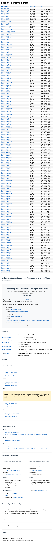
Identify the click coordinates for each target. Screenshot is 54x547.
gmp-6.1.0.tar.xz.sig (6, 209)
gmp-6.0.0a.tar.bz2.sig (6, 193)
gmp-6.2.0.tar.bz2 (5, 231)
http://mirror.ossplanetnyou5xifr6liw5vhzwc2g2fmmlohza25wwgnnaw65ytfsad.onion (27, 320)
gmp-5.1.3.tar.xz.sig (6, 190)
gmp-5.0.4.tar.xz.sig (6, 144)
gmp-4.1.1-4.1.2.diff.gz (7, 29)
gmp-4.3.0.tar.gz (5, 96)
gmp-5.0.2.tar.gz (5, 129)
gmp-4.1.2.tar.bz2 (5, 39)
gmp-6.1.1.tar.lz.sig (6, 216)
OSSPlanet (28, 300)
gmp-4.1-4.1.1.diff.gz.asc (7, 28)
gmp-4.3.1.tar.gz (5, 103)
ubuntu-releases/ (6, 346)
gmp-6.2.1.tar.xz (5, 250)
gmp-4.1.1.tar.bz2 (5, 32)
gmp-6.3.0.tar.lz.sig (6, 265)
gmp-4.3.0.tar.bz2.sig (6, 95)
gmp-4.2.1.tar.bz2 (5, 60)
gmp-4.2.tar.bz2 (5, 86)
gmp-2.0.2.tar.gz (5, 11)
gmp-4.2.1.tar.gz (5, 64)
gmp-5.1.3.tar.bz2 (5, 178)
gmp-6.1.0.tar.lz (5, 204)
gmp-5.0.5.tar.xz (5, 149)
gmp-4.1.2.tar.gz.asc (6, 44)
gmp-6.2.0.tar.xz (5, 237)
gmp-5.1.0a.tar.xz (5, 155)
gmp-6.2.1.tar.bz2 (5, 244)
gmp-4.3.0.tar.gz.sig (6, 98)
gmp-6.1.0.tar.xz (5, 208)
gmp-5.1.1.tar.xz (5, 165)
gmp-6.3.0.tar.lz (5, 263)
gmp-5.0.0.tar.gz (5, 116)
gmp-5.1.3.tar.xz (5, 188)
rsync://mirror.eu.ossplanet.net (12, 447)
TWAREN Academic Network (13, 474)
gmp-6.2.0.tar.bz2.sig (6, 232)
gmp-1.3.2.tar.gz (5, 10)
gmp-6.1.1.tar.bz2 (5, 211)
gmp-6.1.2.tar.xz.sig (6, 229)
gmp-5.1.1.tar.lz (5, 162)
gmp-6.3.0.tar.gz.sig (6, 262)
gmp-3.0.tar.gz (5, 16)
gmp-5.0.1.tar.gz (5, 122)
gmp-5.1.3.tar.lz (5, 185)
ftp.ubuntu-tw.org (23, 311)
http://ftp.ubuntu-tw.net (10, 374)
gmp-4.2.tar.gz (5, 90)
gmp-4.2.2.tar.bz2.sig (6, 68)
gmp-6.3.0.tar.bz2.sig (6, 258)
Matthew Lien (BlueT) (37, 470)
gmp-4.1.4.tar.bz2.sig (6, 54)
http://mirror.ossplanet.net (11, 372)
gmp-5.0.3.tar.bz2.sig (6, 134)
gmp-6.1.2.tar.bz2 (5, 221)
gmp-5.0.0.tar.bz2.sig (6, 114)
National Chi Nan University (13, 470)
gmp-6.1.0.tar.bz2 (5, 201)
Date (42, 6)
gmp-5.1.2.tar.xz (5, 175)
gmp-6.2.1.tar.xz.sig (6, 252)
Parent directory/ (5, 8)
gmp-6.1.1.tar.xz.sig (6, 219)
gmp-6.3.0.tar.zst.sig (6, 271)
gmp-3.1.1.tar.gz (5, 18)
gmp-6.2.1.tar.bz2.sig (6, 245)
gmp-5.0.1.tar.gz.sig (6, 124)
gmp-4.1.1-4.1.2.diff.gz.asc (8, 31)
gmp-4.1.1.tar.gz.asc (6, 37)
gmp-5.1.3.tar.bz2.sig (6, 180)
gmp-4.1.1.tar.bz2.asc (6, 34)
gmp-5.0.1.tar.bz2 (5, 119)
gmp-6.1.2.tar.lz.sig (6, 226)
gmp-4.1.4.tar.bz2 (5, 52)
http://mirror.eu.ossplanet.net (12, 432)
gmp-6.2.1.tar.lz (5, 247)
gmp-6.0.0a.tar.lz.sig (6, 196)
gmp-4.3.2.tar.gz (5, 109)
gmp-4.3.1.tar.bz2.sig (6, 101)
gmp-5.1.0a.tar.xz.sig (6, 157)
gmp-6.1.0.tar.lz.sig (6, 206)
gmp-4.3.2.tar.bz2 (5, 106)
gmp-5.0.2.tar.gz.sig (6, 131)
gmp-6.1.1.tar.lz (5, 214)
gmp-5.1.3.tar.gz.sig (6, 183)
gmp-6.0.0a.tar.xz (5, 198)
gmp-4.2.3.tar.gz (5, 77)
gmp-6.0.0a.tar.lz (5, 195)
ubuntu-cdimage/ (6, 337)
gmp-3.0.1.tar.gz (5, 14)
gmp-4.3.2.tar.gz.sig (6, 111)
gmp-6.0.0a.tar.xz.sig (6, 199)
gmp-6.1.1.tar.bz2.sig (6, 213)
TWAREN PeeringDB (18, 497)
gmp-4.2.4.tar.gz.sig (6, 85)
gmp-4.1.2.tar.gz (5, 42)
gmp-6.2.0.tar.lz (5, 234)
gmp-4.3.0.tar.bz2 (5, 93)
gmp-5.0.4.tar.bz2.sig (6, 140)
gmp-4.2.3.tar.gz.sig (6, 78)
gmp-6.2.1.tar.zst (5, 253)
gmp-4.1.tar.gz (5, 59)
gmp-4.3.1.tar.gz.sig (6, 104)
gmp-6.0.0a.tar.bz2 (6, 191)
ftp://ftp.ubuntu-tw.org (10, 406)
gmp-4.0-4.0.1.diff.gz (6, 21)
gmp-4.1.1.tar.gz (5, 36)
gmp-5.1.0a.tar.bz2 (6, 152)
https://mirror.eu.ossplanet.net (12, 440)
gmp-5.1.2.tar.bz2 (5, 168)
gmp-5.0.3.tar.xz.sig (6, 137)
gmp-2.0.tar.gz (5, 13)
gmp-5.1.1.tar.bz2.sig (6, 160)
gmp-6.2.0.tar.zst (5, 240)
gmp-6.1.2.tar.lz (5, 224)
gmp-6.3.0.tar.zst (5, 270)
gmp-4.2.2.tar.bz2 (5, 67)
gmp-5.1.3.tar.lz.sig (6, 186)
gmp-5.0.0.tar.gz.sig (6, 118)
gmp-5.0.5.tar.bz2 (5, 145)
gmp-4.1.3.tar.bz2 (5, 46)
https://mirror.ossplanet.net (11, 382)
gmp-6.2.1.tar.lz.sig (6, 249)
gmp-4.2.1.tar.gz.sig (6, 65)
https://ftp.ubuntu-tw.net (11, 384)
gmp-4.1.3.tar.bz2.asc (6, 47)
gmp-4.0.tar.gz (5, 24)
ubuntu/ (4, 335)
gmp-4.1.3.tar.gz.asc (6, 50)
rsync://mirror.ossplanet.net (12, 413)
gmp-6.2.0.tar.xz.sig (6, 239)
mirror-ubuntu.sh (6, 349)
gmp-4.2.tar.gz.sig (5, 91)
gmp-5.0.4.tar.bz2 (5, 139)
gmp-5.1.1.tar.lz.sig (6, 163)
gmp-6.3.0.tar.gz (5, 260)
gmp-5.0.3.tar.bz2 (5, 132)
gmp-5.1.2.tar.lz (5, 172)
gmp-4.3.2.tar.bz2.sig (6, 108)
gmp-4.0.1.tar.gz (5, 23)
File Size (32, 6)
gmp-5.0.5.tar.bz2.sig (6, 147)
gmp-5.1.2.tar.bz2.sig (6, 170)
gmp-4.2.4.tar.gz (5, 83)
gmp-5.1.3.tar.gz (5, 181)
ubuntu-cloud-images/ (7, 340)
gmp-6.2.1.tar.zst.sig (6, 255)
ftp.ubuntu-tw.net (14, 311)
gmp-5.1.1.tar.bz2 (5, 159)
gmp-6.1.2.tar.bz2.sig (6, 222)
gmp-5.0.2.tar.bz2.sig (6, 127)
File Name (4, 6)
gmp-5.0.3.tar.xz (5, 136)
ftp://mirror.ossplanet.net (11, 403)
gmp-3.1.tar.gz (5, 19)
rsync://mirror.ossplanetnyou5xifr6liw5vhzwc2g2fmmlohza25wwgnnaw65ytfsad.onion (26, 448)
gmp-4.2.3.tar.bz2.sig (6, 75)
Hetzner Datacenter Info (41, 490)
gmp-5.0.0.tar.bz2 (5, 113)
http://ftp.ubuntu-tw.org (10, 375)
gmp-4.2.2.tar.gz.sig (6, 72)
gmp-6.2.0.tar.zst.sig (6, 242)
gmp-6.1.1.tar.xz (5, 217)
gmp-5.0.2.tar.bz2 (5, 126)
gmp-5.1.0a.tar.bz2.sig (6, 154)
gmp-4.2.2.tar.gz (5, 70)
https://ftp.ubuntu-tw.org (11, 385)
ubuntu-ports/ (5, 342)
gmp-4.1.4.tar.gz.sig (6, 57)
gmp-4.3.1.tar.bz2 (5, 100)
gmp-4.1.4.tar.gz (5, 55)
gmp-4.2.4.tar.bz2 (5, 80)
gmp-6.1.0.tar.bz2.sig (6, 203)
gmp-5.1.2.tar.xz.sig (6, 177)
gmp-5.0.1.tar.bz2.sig (6, 121)
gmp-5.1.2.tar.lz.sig (6, 173)
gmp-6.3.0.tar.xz (5, 267)
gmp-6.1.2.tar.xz (5, 227)
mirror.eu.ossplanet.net (16, 316)
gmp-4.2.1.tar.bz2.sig (6, 62)
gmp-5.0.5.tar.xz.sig (6, 150)
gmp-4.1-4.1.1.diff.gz (6, 26)
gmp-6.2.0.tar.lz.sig (6, 235)
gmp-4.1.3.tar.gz (5, 49)
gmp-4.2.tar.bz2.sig (6, 88)
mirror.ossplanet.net (16, 309)
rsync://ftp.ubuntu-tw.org (11, 416)
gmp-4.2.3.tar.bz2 (5, 73)
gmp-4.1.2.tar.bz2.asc (6, 41)
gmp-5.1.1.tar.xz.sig (6, 167)
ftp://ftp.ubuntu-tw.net (10, 405)
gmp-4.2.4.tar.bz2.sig (6, 82)
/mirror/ (7, 353)
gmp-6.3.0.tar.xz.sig (6, 268)
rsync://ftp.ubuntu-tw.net (11, 415)
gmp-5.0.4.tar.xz (5, 142)
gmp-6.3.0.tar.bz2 (5, 257)
